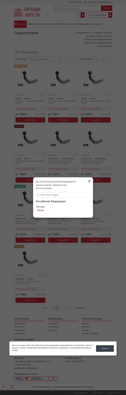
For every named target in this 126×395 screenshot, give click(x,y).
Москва (40, 210)
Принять (104, 348)
